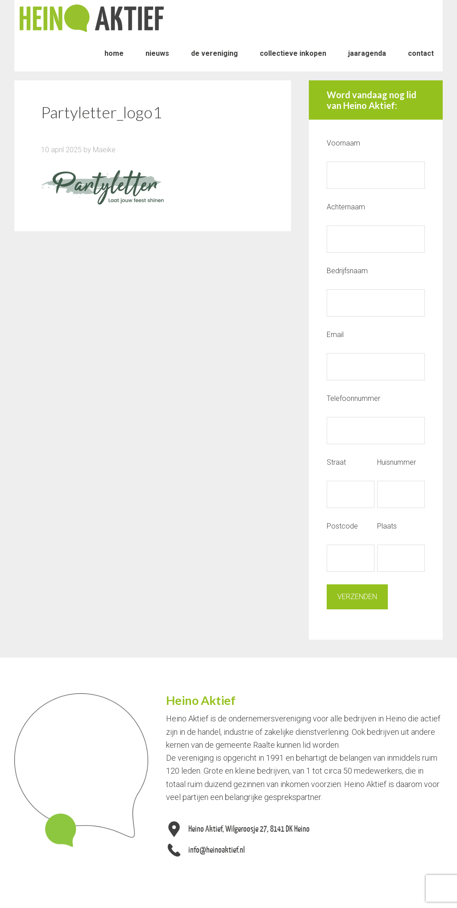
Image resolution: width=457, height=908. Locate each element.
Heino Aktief (91, 18)
